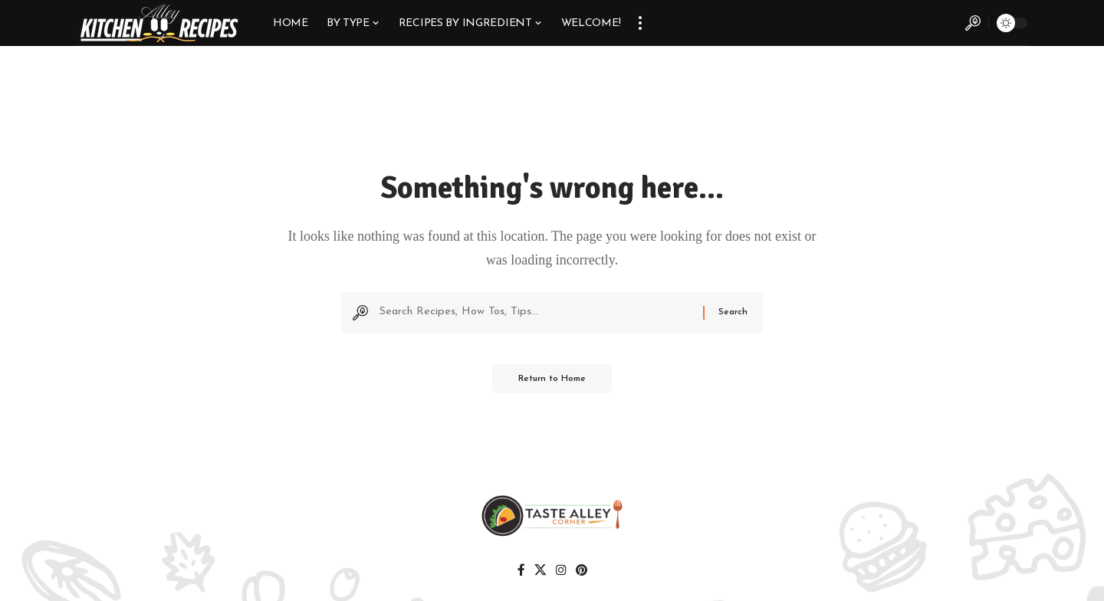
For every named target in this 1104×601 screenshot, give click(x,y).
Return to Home (552, 382)
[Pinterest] (580, 573)
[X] (540, 573)
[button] (640, 23)
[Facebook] (521, 573)
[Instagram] (560, 573)
